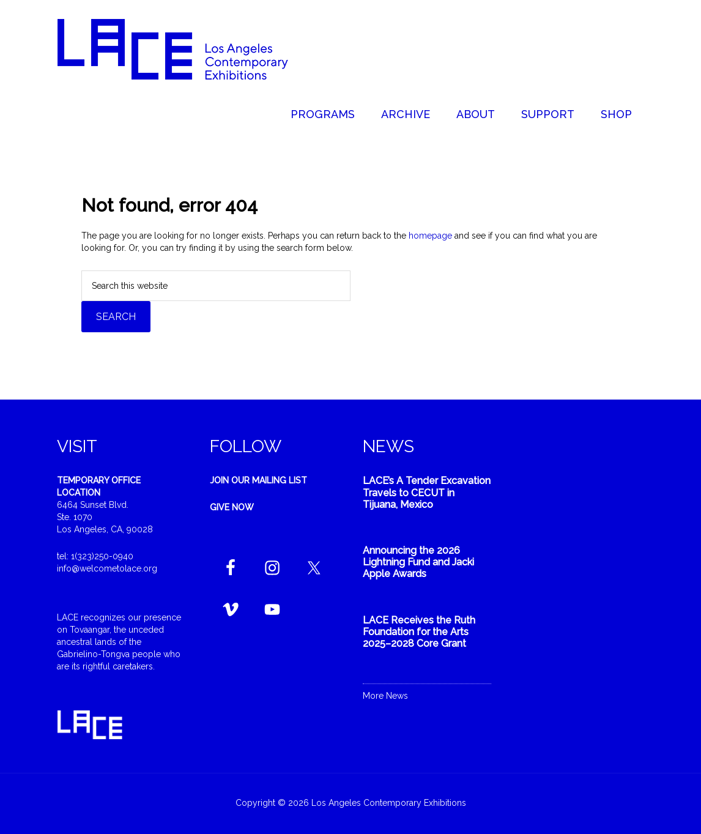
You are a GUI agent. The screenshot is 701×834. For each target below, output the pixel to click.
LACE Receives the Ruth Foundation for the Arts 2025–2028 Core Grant (419, 631)
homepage (430, 235)
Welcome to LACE (185, 49)
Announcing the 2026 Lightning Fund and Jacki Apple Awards (418, 562)
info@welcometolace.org (107, 568)
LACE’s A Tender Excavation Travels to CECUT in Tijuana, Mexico (427, 492)
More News (385, 696)
